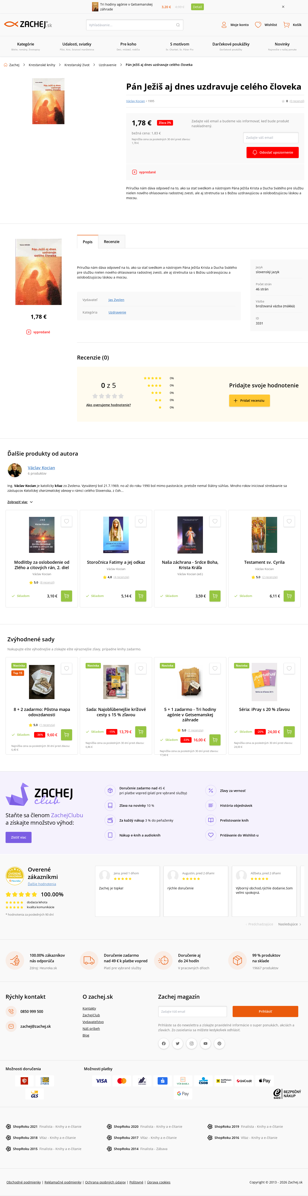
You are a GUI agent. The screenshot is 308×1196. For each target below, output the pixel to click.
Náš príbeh (91, 1028)
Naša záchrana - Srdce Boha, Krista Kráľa (190, 565)
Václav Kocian (135, 101)
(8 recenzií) (47, 582)
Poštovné (136, 1182)
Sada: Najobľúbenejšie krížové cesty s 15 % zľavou (116, 712)
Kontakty (89, 1008)
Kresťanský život (77, 65)
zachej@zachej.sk (35, 1026)
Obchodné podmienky (23, 1182)
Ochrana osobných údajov (105, 1182)
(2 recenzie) (270, 577)
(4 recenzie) (121, 577)
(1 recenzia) (47, 725)
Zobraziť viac (20, 502)
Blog (86, 1035)
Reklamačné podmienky (63, 1182)
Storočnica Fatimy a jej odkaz (116, 562)
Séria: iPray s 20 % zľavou (264, 709)
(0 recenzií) (297, 101)
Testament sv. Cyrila (264, 562)
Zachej (14, 65)
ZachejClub (91, 1015)
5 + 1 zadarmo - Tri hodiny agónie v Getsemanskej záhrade (190, 715)
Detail (197, 7)
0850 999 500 (31, 1011)
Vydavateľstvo (93, 1022)
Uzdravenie (107, 65)
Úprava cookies (158, 1182)
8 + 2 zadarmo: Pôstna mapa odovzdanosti (42, 712)
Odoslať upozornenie (276, 152)
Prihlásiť (265, 1011)
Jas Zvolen (116, 300)
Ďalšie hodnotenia (42, 884)
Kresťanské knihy (42, 65)
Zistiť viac (18, 837)
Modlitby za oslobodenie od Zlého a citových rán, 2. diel (41, 565)
